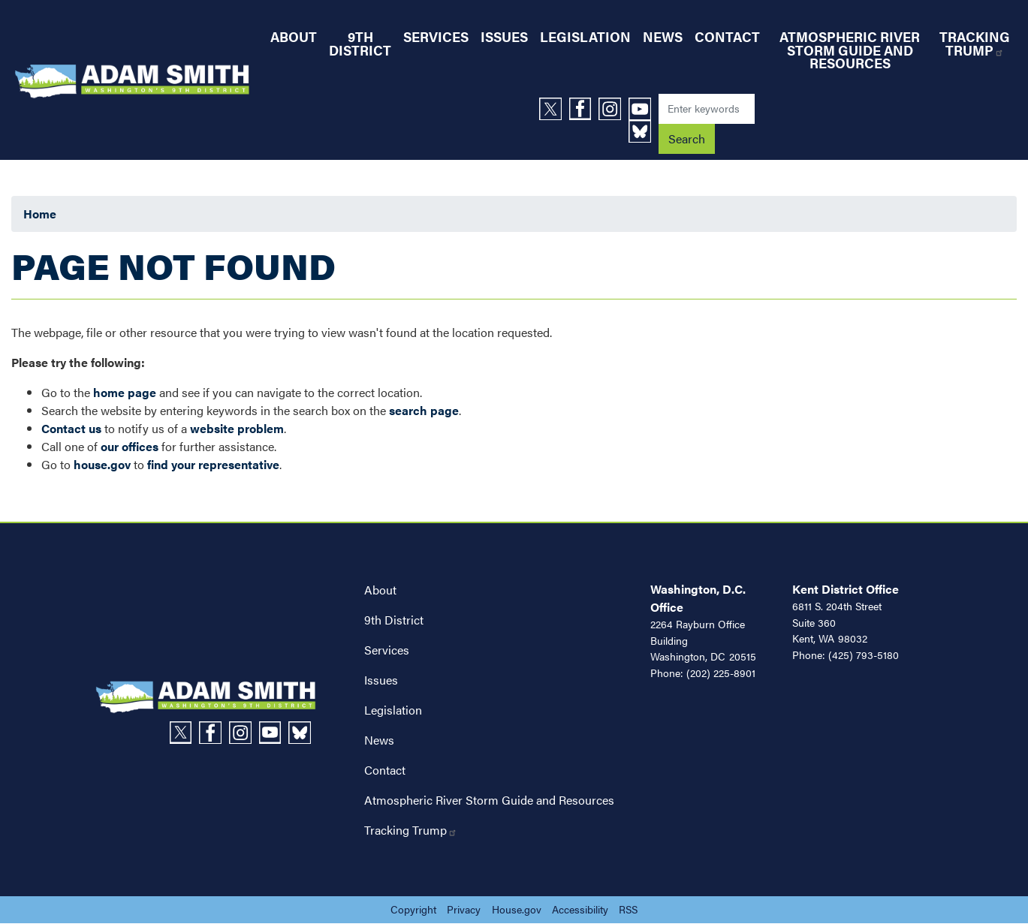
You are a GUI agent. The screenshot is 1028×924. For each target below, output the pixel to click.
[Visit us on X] (554, 109)
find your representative (213, 464)
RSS (628, 908)
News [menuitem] (663, 36)
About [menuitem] (293, 36)
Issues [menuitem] (504, 36)
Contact (384, 769)
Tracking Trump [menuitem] (974, 43)
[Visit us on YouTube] (644, 109)
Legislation (393, 709)
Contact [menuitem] (727, 36)
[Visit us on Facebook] (584, 109)
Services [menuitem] (436, 36)
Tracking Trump (410, 829)
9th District (394, 619)
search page (424, 410)
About (380, 589)
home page (124, 392)
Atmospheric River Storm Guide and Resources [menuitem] (849, 49)
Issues (381, 679)
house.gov (102, 464)
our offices (129, 446)
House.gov (516, 908)
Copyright (413, 908)
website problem (237, 428)
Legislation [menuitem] (585, 36)
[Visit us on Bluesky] (644, 131)
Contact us (71, 428)
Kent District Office (845, 588)
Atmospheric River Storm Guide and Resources (489, 799)
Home (39, 213)
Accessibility (580, 908)
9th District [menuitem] (360, 43)
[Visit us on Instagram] (613, 109)
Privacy (464, 908)
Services (386, 649)
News (379, 739)
